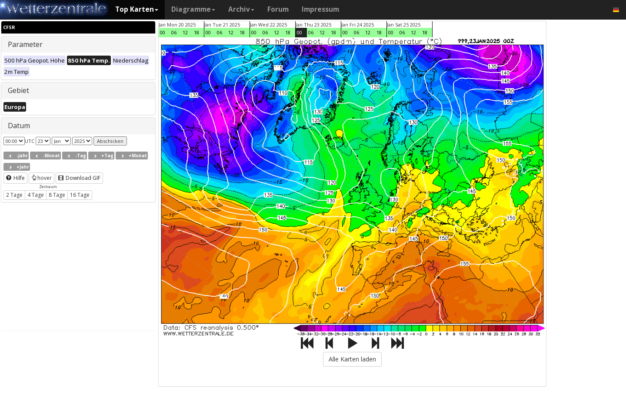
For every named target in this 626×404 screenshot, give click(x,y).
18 (196, 32)
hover (41, 177)
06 (173, 32)
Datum (19, 125)
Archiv (241, 9)
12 (185, 32)
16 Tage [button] (80, 195)
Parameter (25, 44)
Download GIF (79, 177)
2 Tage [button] (14, 195)
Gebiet (18, 90)
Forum (278, 9)
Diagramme (193, 9)
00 (162, 32)
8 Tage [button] (57, 195)
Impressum (320, 9)
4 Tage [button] (35, 195)
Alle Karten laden (352, 359)
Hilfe (15, 177)
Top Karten (136, 9)
